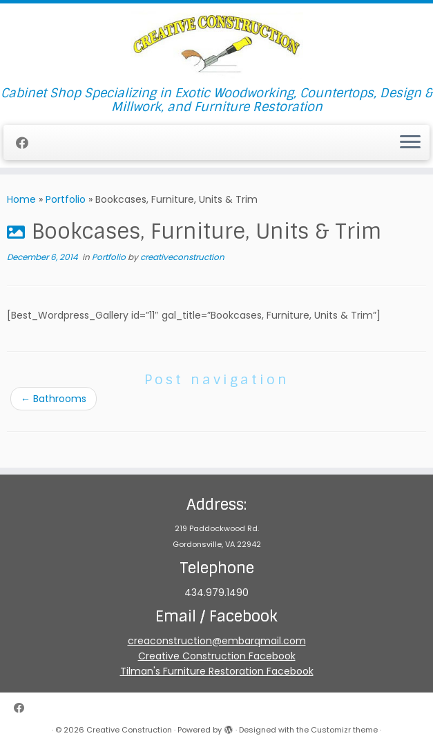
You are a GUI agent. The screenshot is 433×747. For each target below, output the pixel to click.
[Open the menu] (410, 142)
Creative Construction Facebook (217, 656)
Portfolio (66, 199)
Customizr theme (344, 729)
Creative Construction (129, 729)
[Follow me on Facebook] (26, 143)
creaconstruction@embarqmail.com (217, 641)
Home (21, 199)
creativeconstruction (182, 257)
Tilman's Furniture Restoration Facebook (217, 671)
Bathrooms (53, 399)
